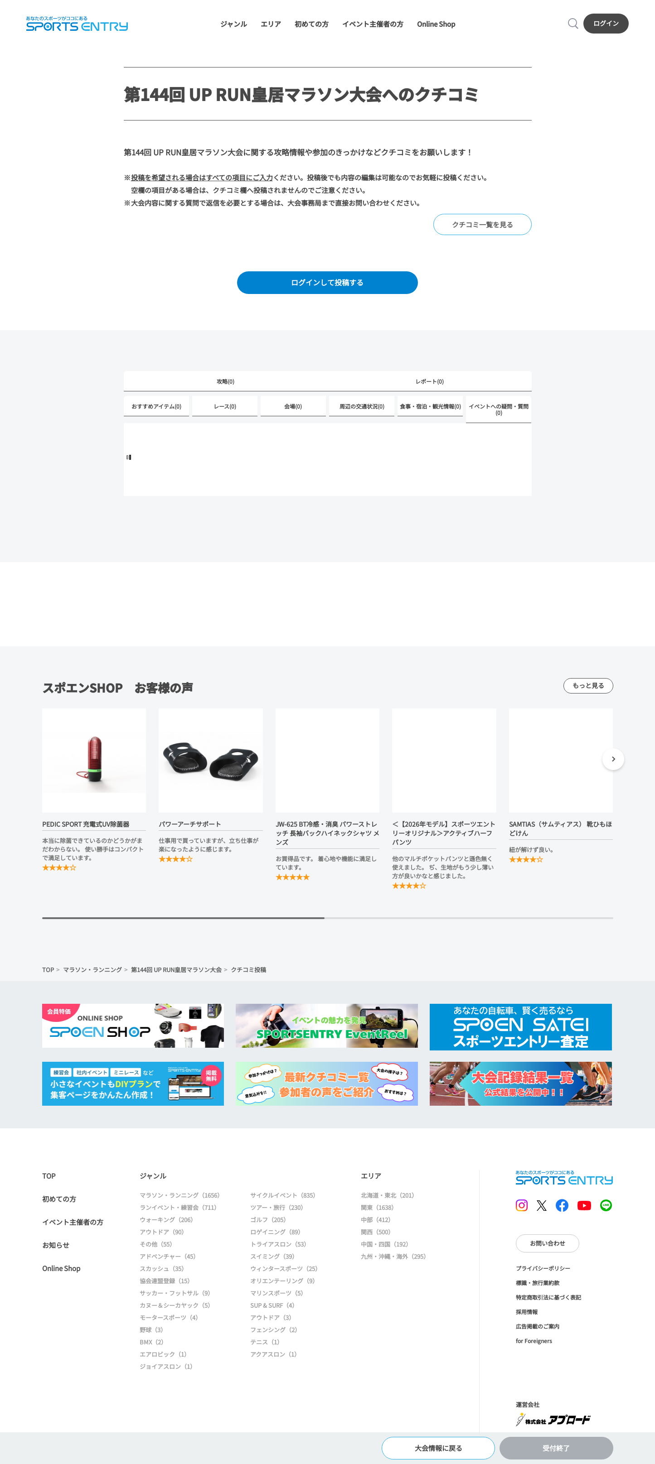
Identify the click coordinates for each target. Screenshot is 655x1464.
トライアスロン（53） (280, 1244)
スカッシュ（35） (163, 1268)
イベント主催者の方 (372, 24)
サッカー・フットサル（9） (176, 1293)
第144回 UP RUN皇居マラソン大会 (176, 969)
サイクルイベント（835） (284, 1195)
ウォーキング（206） (168, 1219)
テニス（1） (266, 1342)
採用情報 (527, 1311)
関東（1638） (379, 1207)
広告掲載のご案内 (537, 1326)
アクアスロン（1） (275, 1354)
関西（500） (377, 1232)
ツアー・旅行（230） (278, 1207)
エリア (271, 24)
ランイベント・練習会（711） (180, 1207)
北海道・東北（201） (389, 1195)
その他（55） (157, 1244)
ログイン (606, 23)
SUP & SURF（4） (274, 1305)
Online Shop (436, 24)
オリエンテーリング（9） (284, 1280)
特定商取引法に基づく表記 (548, 1297)
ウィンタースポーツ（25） (285, 1268)
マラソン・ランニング (92, 969)
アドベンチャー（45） (169, 1256)
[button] (613, 760)
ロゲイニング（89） (277, 1232)
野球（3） (153, 1329)
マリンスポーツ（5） (278, 1293)
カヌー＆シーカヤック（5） (176, 1305)
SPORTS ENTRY (77, 23)
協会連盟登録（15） (166, 1280)
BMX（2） (153, 1342)
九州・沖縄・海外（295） (395, 1256)
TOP (48, 969)
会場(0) (293, 406)
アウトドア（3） (272, 1317)
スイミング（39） (274, 1256)
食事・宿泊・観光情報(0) (430, 406)
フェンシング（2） (275, 1329)
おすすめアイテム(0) (156, 406)
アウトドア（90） (163, 1232)
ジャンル (233, 24)
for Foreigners (534, 1340)
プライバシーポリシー (543, 1268)
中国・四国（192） (386, 1244)
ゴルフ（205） (269, 1219)
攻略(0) (225, 381)
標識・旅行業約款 (537, 1282)
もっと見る (588, 685)
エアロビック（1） (165, 1354)
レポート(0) (429, 381)
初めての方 (312, 24)
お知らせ (55, 1245)
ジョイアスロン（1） (168, 1366)
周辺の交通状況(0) (362, 406)
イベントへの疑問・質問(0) (499, 409)
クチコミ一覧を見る (482, 224)
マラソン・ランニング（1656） (181, 1195)
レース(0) (224, 406)
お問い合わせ (547, 1243)
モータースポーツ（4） (170, 1317)
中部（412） (377, 1219)
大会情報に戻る (438, 1448)
